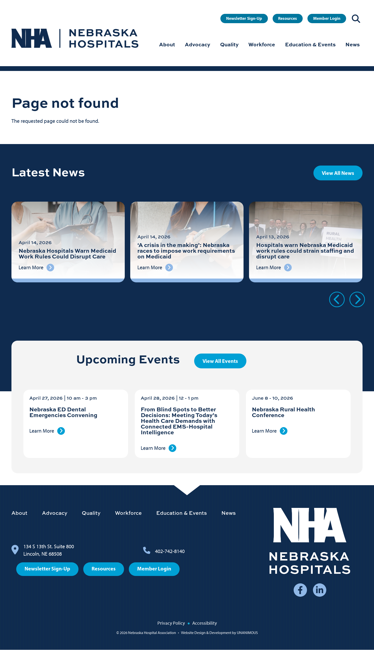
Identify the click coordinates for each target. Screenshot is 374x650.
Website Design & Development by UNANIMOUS (219, 632)
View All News (338, 173)
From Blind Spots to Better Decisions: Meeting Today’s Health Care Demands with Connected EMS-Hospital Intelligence (179, 420)
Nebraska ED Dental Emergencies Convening (63, 412)
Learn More (41, 431)
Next (357, 299)
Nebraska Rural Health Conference (283, 412)
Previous (337, 299)
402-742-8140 (170, 551)
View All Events (220, 361)
